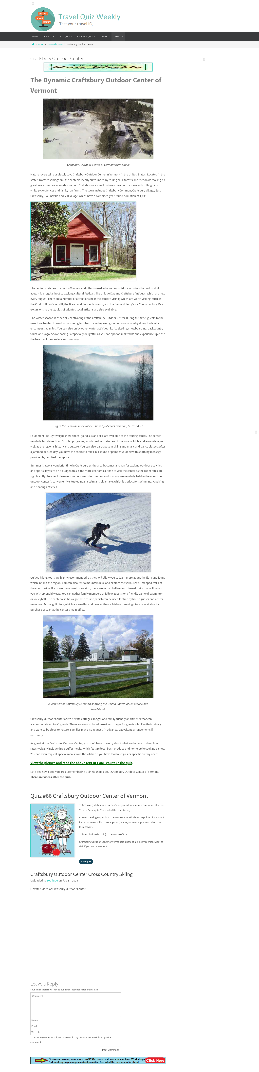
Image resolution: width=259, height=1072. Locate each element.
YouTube (52, 880)
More (40, 44)
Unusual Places (55, 44)
